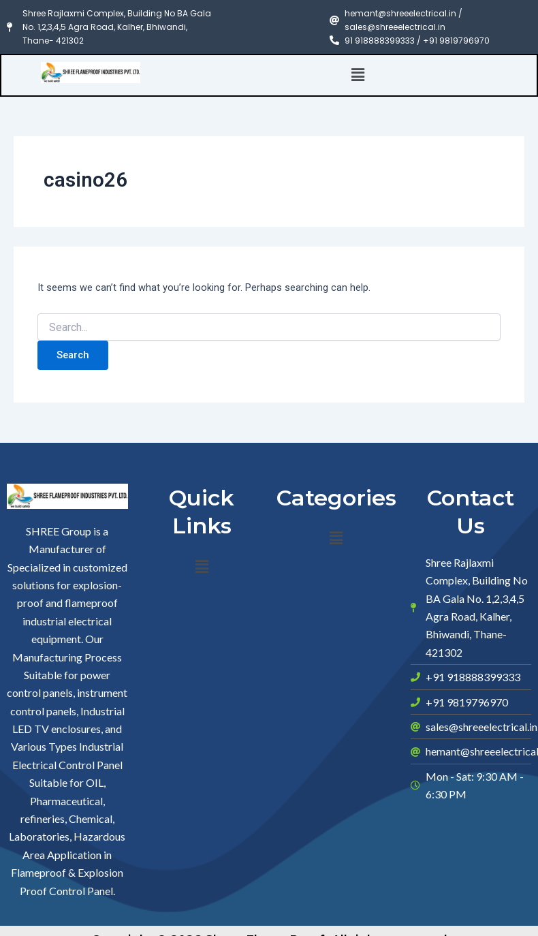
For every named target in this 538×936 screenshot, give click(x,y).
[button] (358, 75)
